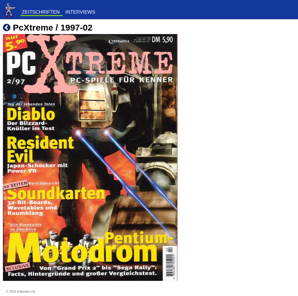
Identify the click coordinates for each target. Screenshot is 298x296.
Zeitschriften (41, 12)
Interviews (80, 12)
